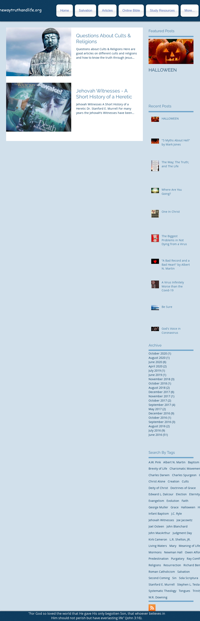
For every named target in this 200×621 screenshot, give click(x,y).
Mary (172, 546)
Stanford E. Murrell (162, 584)
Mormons (155, 552)
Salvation (183, 572)
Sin (174, 578)
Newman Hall (173, 552)
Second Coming (159, 578)
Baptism (193, 462)
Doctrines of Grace (183, 488)
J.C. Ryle (176, 513)
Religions (155, 565)
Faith (185, 501)
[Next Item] (187, 51)
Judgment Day (182, 533)
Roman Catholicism (162, 572)
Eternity (194, 494)
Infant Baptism (159, 513)
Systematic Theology (162, 591)
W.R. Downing (158, 597)
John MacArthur (159, 533)
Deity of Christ (158, 488)
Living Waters (158, 546)
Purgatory (177, 558)
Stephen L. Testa (188, 584)
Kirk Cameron (158, 539)
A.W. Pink (155, 462)
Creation (173, 481)
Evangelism (156, 501)
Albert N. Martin (174, 462)
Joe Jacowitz (184, 520)
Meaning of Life (189, 546)
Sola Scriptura (188, 578)
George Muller (158, 507)
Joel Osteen (156, 526)
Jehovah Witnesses (161, 520)
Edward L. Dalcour (161, 494)
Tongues (184, 591)
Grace (175, 507)
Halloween (188, 507)
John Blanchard (177, 526)
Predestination (159, 558)
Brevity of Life (158, 468)
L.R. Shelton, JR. (180, 539)
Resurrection (172, 565)
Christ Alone (157, 481)
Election (181, 494)
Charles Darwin (159, 475)
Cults (185, 481)
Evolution (173, 501)
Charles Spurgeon (184, 475)
